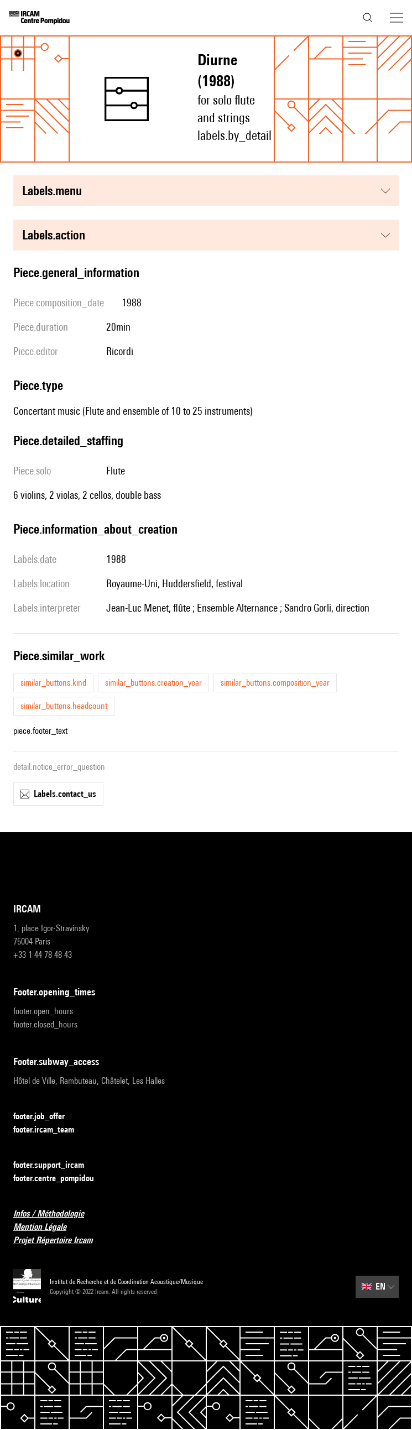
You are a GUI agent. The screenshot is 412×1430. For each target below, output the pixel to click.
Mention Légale (46, 1227)
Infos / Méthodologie (55, 1214)
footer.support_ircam (55, 1165)
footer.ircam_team (50, 1130)
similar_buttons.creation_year (153, 682)
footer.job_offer (45, 1117)
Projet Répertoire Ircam (59, 1240)
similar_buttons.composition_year (275, 682)
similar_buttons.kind (53, 682)
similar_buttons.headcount (63, 706)
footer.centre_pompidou (60, 1178)
